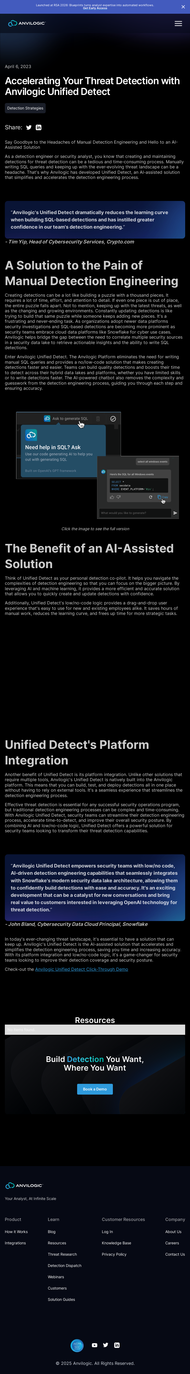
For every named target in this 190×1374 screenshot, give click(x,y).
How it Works (16, 1231)
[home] (25, 23)
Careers (172, 1243)
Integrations (15, 1243)
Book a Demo (95, 1094)
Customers (57, 1288)
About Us (173, 1231)
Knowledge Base (116, 1243)
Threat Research (62, 1254)
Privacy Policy (114, 1254)
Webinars (56, 1276)
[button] (178, 23)
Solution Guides (61, 1299)
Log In (107, 1231)
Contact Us (175, 1254)
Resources (57, 1243)
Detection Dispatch (64, 1265)
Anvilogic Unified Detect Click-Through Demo (81, 969)
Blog (52, 1231)
